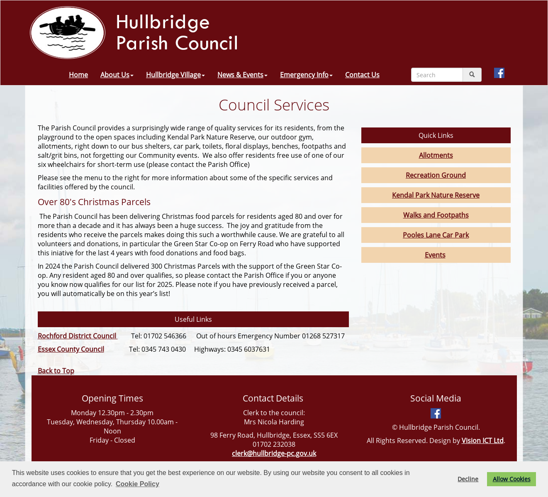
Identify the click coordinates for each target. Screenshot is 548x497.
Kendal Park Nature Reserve (436, 195)
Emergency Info (306, 74)
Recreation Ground (436, 175)
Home (78, 74)
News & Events (242, 74)
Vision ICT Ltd (483, 440)
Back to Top (56, 370)
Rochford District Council (78, 335)
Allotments (436, 155)
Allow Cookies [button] (512, 479)
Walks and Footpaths (436, 215)
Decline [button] (468, 479)
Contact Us (362, 74)
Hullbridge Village (175, 74)
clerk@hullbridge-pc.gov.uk (274, 453)
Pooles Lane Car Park (436, 235)
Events (435, 255)
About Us (117, 74)
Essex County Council (71, 349)
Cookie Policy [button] (137, 483)
